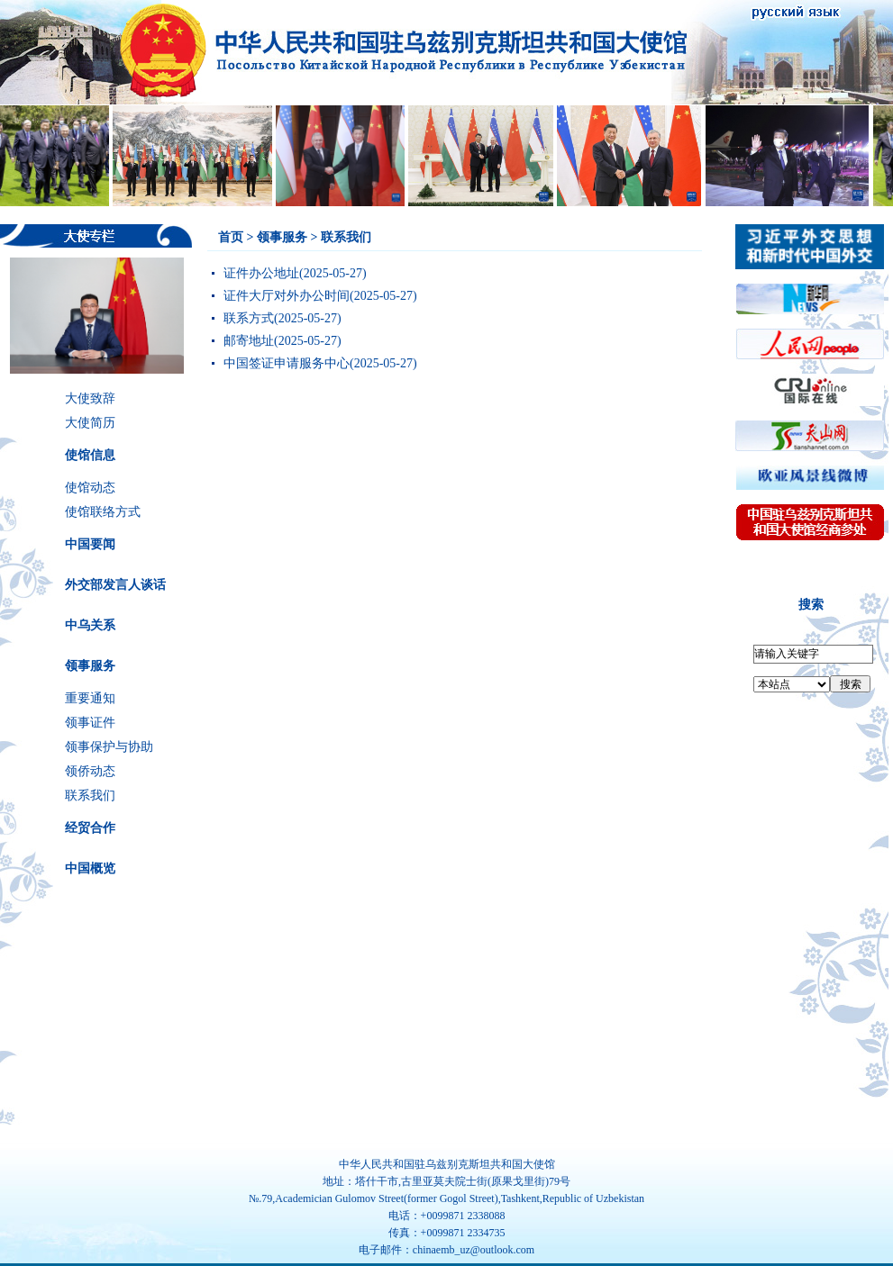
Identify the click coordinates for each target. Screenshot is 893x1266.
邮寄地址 (248, 341)
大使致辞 (90, 398)
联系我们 (90, 795)
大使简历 (90, 423)
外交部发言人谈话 (115, 585)
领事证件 (90, 722)
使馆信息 (90, 455)
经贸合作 (90, 828)
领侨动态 (90, 771)
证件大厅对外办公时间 (286, 296)
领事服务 (90, 666)
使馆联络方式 (103, 512)
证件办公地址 (261, 273)
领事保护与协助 (109, 747)
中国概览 (90, 868)
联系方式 (248, 318)
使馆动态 (90, 487)
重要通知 (90, 698)
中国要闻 (90, 544)
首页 (230, 237)
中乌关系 (90, 625)
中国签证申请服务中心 (286, 363)
